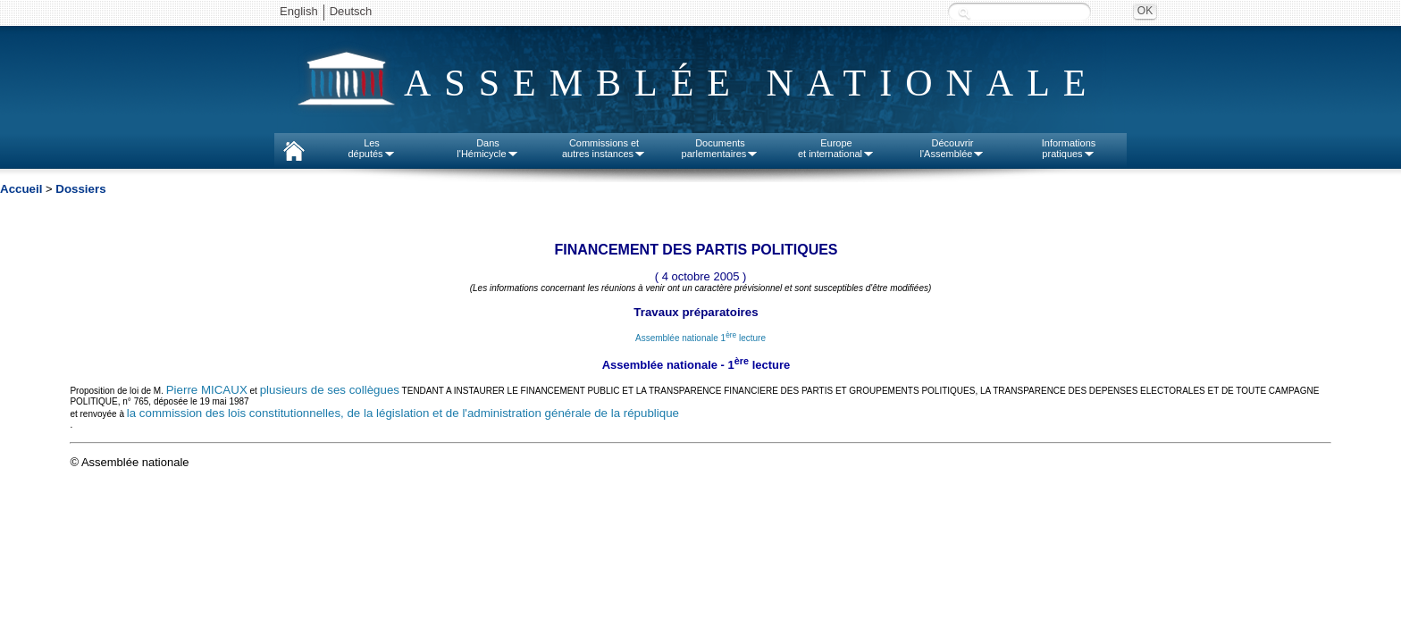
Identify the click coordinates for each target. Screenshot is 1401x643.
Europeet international (836, 148)
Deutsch (351, 11)
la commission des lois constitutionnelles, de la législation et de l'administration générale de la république (403, 413)
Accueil (21, 189)
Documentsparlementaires (720, 148)
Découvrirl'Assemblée (953, 148)
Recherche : (964, 13)
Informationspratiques (1069, 148)
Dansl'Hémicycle (487, 148)
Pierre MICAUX (206, 390)
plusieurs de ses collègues (329, 390)
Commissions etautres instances (604, 148)
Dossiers (80, 189)
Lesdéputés (371, 148)
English (299, 11)
